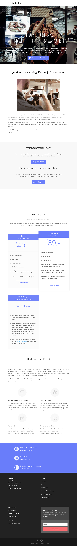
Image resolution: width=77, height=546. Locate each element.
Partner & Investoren (14, 523)
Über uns (10, 520)
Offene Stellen (12, 510)
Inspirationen (38, 162)
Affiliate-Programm (13, 513)
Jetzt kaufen (23, 283)
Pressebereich (12, 517)
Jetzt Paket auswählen (38, 57)
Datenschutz (44, 487)
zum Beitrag (38, 182)
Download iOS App (46, 494)
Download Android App (47, 491)
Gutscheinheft (45, 497)
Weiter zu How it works (26, 450)
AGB (42, 484)
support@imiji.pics (22, 341)
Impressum (44, 481)
